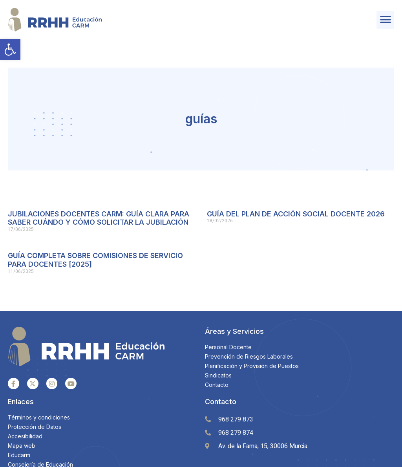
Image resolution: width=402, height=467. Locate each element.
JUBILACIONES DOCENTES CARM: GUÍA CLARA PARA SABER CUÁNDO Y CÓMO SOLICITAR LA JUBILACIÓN (98, 189)
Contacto (220, 373)
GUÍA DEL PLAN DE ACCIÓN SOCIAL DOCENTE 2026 (296, 185)
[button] (10, 49)
